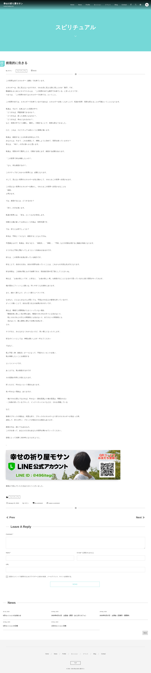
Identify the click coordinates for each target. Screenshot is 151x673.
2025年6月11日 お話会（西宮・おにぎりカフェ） (69, 615)
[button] (147, 4)
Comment (9, 534)
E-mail (79, 553)
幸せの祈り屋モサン (13, 3)
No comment (39, 503)
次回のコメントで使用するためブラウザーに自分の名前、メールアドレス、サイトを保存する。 (41, 577)
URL (7, 564)
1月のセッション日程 (58, 626)
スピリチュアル (21, 71)
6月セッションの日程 (10, 626)
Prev (10, 517)
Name (8, 553)
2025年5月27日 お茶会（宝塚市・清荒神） (115, 615)
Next (140, 517)
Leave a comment (54, 503)
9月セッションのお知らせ (12, 615)
